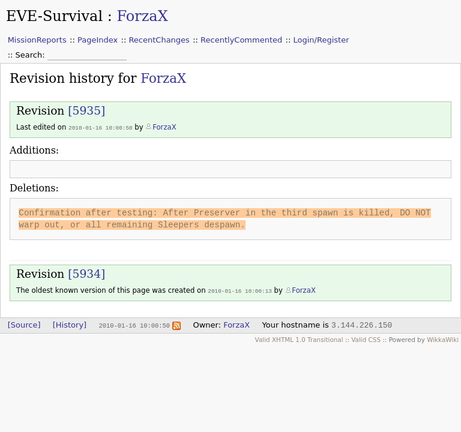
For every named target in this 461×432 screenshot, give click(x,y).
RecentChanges (158, 39)
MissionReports (37, 39)
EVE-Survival (54, 16)
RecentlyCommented (241, 39)
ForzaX (141, 16)
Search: (31, 54)
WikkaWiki (443, 338)
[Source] (24, 323)
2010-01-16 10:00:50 (100, 127)
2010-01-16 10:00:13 (240, 290)
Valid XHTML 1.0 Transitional (299, 338)
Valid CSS (366, 338)
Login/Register (321, 39)
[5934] (86, 273)
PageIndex (97, 39)
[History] (69, 323)
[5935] (86, 110)
